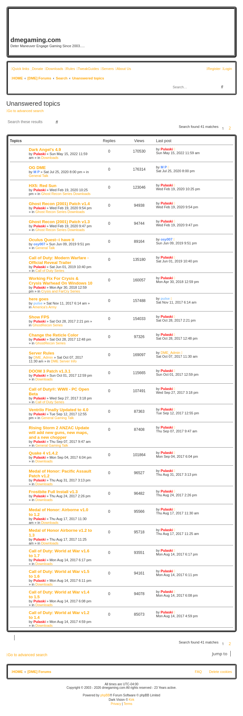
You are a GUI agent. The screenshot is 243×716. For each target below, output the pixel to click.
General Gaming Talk (57, 418)
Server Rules (41, 353)
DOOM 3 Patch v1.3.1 (50, 371)
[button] (235, 128)
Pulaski (40, 154)
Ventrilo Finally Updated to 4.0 (58, 409)
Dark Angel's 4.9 (45, 149)
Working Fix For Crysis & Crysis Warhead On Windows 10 (60, 281)
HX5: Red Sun (42, 185)
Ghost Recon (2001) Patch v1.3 (59, 221)
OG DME (37, 167)
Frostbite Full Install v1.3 (53, 491)
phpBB (105, 695)
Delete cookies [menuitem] (220, 672)
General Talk (38, 176)
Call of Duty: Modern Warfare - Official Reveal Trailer (59, 260)
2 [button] (230, 128)
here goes (38, 299)
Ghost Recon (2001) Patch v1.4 (59, 203)
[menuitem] (37, 68)
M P (37, 172)
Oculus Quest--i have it (51, 239)
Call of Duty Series (49, 271)
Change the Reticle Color (53, 335)
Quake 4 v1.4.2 (43, 453)
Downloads (49, 158)
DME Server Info (64, 361)
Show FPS (39, 317)
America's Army (45, 307)
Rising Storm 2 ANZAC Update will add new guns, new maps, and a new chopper (59, 432)
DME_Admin (43, 357)
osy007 (39, 244)
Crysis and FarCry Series (60, 291)
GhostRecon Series (48, 325)
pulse (38, 303)
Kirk (131, 699)
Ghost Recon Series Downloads (65, 194)
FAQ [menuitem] (198, 672)
